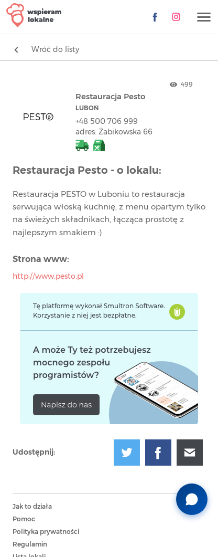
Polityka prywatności (46, 532)
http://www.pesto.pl (48, 276)
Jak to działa (32, 506)
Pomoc (24, 519)
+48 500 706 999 (106, 121)
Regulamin (30, 544)
